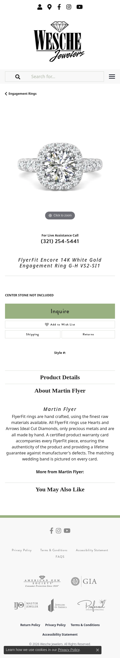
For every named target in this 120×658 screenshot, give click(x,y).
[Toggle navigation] (112, 76)
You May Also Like (60, 489)
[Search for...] (67, 76)
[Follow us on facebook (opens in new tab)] (59, 7)
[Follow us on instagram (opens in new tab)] (68, 7)
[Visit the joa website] (57, 605)
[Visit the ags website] (42, 581)
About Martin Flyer (60, 390)
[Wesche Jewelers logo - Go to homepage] (60, 40)
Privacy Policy (22, 550)
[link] (49, 7)
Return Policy (30, 625)
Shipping (32, 334)
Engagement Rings (23, 93)
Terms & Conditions (53, 550)
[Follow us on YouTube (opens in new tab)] (79, 7)
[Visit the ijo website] (26, 605)
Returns (88, 334)
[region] (60, 166)
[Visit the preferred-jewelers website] (91, 605)
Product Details (60, 377)
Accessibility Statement (92, 550)
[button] (39, 7)
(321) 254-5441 (60, 241)
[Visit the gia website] (84, 581)
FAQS (60, 556)
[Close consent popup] (97, 649)
